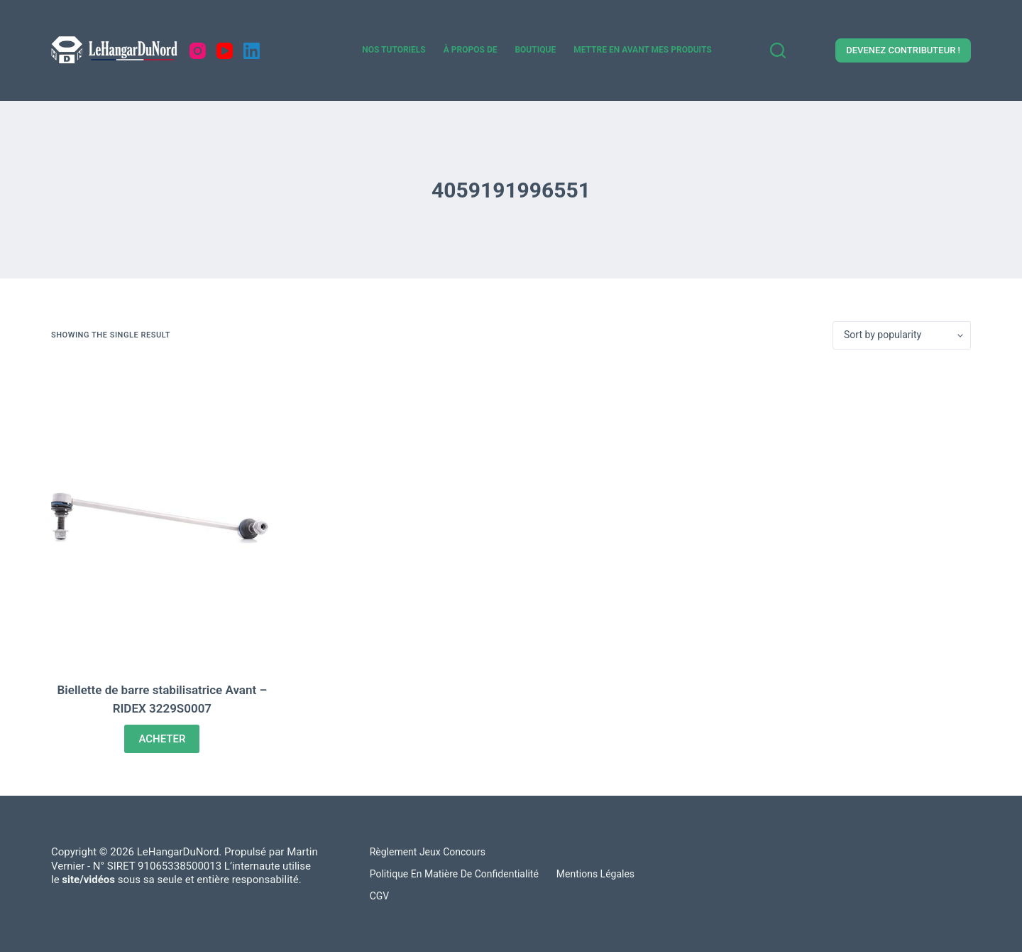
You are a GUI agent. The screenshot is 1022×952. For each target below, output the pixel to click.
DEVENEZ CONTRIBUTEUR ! (903, 50)
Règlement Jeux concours (427, 852)
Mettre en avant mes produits (642, 50)
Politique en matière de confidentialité (454, 874)
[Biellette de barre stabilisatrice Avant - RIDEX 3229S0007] (162, 515)
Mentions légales (595, 874)
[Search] (778, 50)
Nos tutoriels (394, 50)
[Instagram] (197, 51)
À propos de (471, 50)
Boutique (535, 50)
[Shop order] (902, 335)
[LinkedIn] (251, 51)
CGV (380, 896)
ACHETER (161, 738)
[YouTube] (224, 51)
